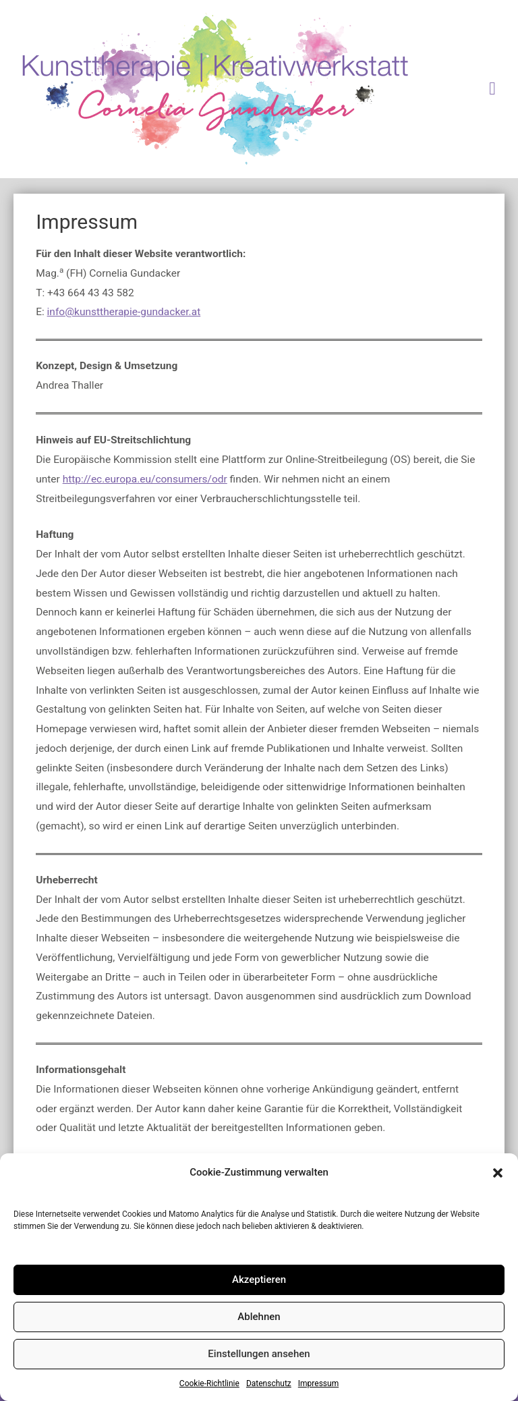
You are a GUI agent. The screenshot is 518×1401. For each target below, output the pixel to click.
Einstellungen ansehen (259, 1354)
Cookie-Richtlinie (209, 1383)
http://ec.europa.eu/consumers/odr (145, 479)
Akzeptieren (259, 1279)
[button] (498, 1173)
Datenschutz (268, 1383)
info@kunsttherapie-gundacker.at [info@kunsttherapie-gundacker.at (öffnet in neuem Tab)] (124, 312)
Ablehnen (258, 1317)
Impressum (318, 1383)
